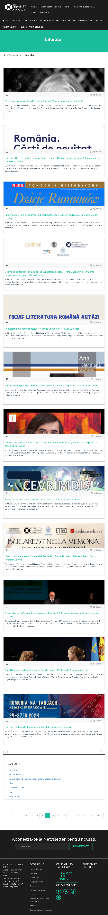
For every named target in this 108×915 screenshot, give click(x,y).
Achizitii (33, 894)
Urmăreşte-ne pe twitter (66, 876)
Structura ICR (35, 878)
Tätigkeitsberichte (37, 882)
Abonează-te (81, 846)
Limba (34, 7)
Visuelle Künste (16, 774)
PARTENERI (43, 12)
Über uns (57, 7)
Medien (67, 7)
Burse (24, 27)
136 (84, 815)
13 (53, 815)
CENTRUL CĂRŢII (9, 27)
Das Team (34, 873)
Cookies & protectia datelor (41, 910)
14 (58, 815)
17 (75, 815)
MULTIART (14, 796)
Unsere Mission (36, 869)
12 (47, 815)
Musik (12, 783)
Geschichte (34, 886)
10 (37, 815)
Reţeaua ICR (11, 21)
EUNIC (96, 21)
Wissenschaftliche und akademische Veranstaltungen (35, 779)
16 (69, 815)
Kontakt (34, 12)
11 (42, 815)
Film (11, 792)
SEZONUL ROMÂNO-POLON (80, 21)
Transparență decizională (84, 7)
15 (64, 815)
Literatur (13, 770)
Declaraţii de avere (37, 890)
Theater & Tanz (16, 788)
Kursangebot (46, 7)
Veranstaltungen (30, 21)
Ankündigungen (36, 27)
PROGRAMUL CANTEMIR (54, 21)
